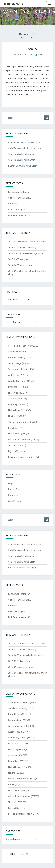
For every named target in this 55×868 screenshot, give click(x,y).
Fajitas (11, 451)
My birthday (14, 410)
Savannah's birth (16, 369)
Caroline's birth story (18, 345)
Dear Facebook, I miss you (33, 241)
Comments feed (16, 495)
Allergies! (13, 203)
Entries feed (14, 489)
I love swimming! (28, 247)
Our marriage (14, 363)
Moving (11, 416)
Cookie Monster (16, 351)
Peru (10, 427)
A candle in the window (29, 142)
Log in (11, 483)
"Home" (12, 445)
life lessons (27, 49)
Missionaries (14, 433)
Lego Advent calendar (19, 191)
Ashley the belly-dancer (32, 253)
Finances (12, 386)
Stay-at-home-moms (19, 421)
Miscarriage (14, 392)
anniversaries (26, 265)
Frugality (12, 404)
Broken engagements (19, 457)
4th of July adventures (19, 439)
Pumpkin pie (14, 357)
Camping (12, 398)
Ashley (42, 54)
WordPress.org (15, 500)
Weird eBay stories (17, 380)
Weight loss (14, 375)
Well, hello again (26, 153)
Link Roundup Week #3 (19, 215)
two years (25, 259)
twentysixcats (12, 3)
